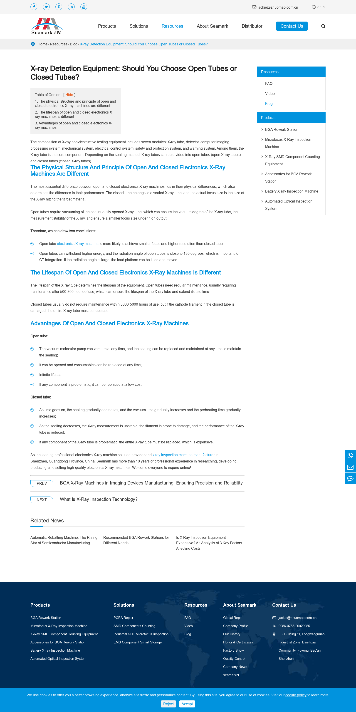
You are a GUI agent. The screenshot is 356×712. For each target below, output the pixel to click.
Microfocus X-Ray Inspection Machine (288, 143)
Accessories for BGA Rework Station (288, 177)
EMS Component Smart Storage (138, 642)
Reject (168, 704)
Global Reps (232, 618)
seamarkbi (231, 675)
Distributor (252, 26)
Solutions (139, 26)
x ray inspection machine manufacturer (184, 455)
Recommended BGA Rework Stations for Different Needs (136, 540)
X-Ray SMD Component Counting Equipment (292, 160)
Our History (231, 634)
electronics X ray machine (78, 244)
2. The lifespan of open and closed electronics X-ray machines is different (74, 114)
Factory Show (233, 650)
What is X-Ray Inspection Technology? (99, 499)
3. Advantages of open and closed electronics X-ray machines (73, 125)
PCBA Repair (123, 618)
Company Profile (235, 626)
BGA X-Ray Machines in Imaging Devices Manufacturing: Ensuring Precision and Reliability (151, 482)
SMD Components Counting (134, 626)
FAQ (268, 84)
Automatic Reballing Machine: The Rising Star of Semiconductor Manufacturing (63, 540)
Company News (235, 667)
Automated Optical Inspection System (288, 204)
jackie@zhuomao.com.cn (275, 7)
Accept (187, 704)
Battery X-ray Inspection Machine (291, 191)
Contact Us (292, 26)
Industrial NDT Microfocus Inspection (141, 634)
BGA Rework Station (281, 129)
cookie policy (296, 695)
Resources (172, 26)
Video (270, 93)
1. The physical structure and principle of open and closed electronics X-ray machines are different (75, 103)
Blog (73, 44)
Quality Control (234, 658)
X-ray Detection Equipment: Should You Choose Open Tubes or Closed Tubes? (144, 44)
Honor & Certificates (238, 642)
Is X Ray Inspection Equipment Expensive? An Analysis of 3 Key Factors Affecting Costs (209, 542)
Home (42, 44)
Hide (69, 95)
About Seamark (212, 26)
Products (107, 26)
